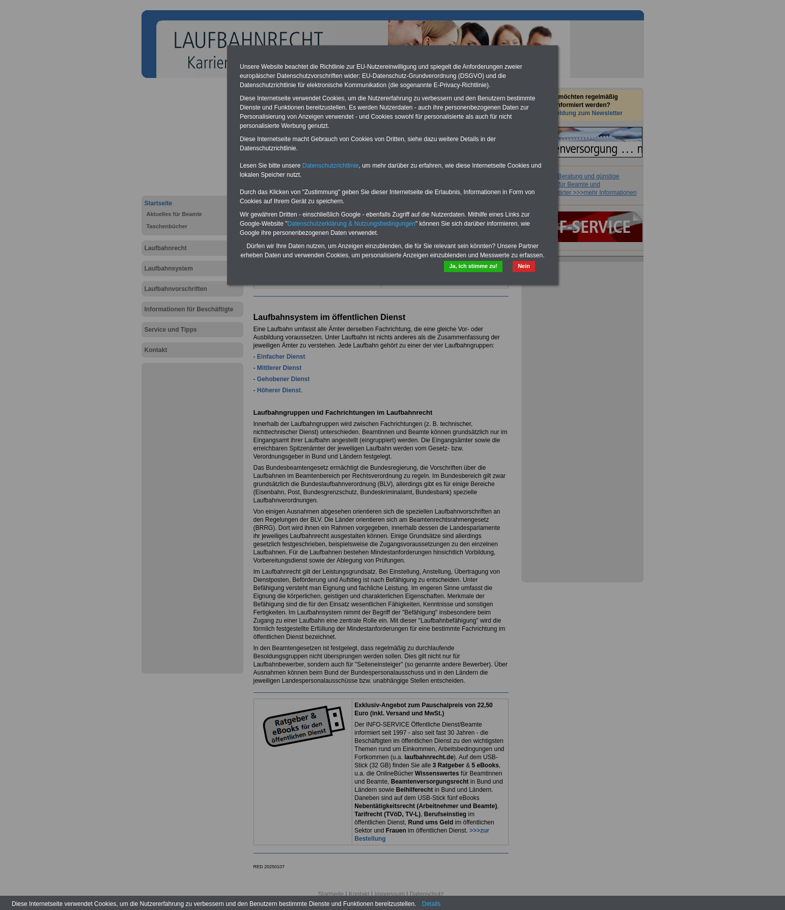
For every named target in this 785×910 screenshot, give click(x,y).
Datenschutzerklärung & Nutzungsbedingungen (351, 223)
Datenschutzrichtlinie (330, 165)
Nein (524, 266)
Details (431, 903)
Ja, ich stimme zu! (473, 266)
